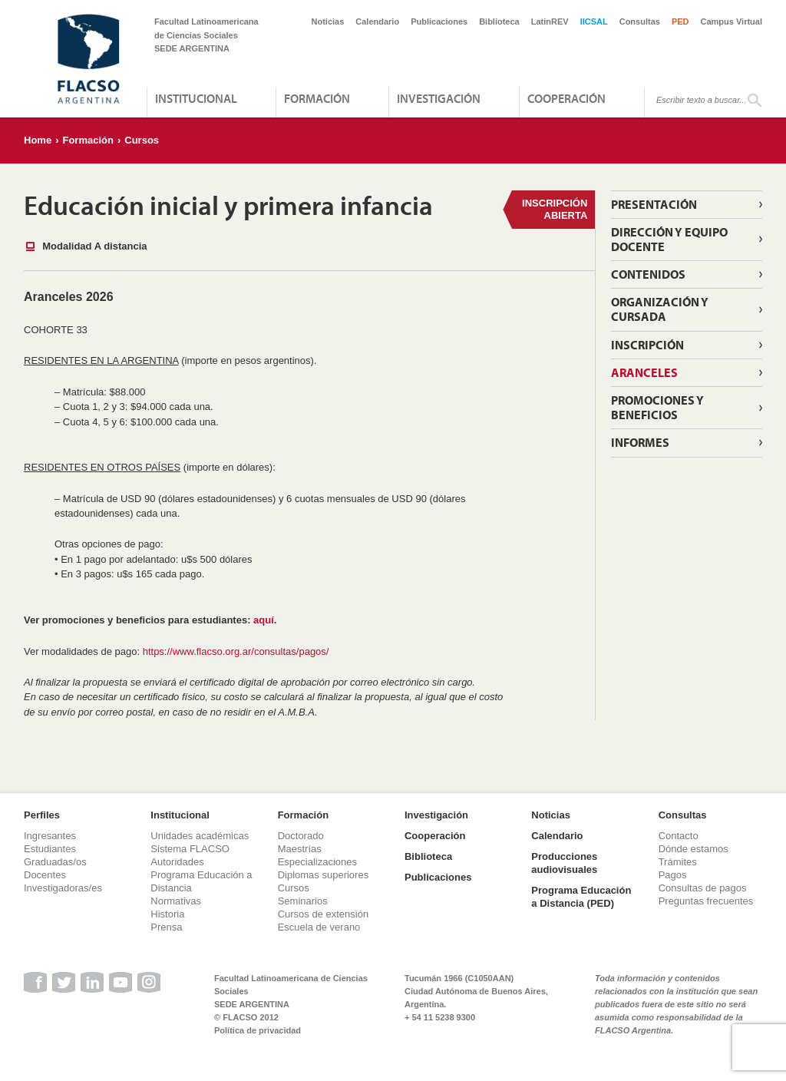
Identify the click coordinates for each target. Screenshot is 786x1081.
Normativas (175, 901)
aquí (263, 620)
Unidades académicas (199, 835)
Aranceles (644, 372)
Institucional (196, 98)
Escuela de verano (319, 927)
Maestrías (300, 849)
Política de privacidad (257, 1030)
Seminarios (303, 901)
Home (37, 140)
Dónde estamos (693, 849)
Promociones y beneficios (657, 407)
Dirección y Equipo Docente (669, 239)
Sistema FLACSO (190, 849)
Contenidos (648, 274)
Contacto (678, 835)
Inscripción (647, 344)
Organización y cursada (659, 309)
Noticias (328, 21)
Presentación (654, 204)
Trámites (678, 862)
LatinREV (550, 21)
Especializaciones (317, 862)
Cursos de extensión (323, 914)
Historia (167, 914)
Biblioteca (499, 21)
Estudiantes (50, 849)
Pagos (673, 875)
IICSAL (594, 21)
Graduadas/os (55, 862)
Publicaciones (439, 21)
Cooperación (566, 98)
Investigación (439, 98)
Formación (317, 98)
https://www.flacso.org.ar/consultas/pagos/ (236, 651)
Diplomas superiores (323, 875)
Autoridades (176, 862)
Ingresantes (50, 835)
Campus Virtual (732, 21)
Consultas (639, 21)
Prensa (166, 927)
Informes (640, 442)
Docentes (45, 875)
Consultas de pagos (703, 888)
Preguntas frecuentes (706, 901)
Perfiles (42, 815)
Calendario (377, 21)
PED (680, 21)
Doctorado (301, 835)
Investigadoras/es (63, 888)
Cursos (141, 140)
